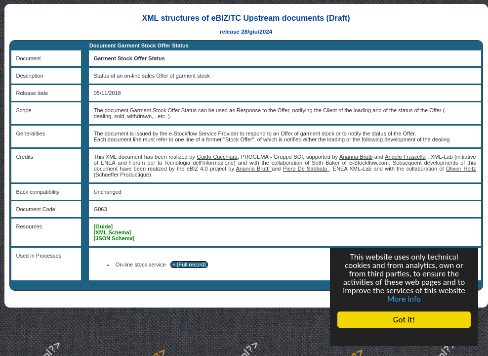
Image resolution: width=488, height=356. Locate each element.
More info (404, 299)
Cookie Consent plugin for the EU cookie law (404, 336)
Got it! (404, 319)
